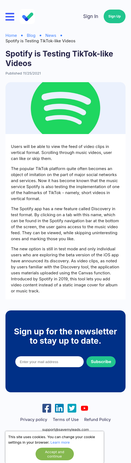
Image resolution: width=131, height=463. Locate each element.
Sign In (90, 16)
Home (11, 35)
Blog (31, 35)
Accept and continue (54, 454)
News (50, 35)
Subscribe (101, 361)
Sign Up (114, 16)
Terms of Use (66, 419)
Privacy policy (33, 419)
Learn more (60, 442)
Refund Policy (97, 419)
